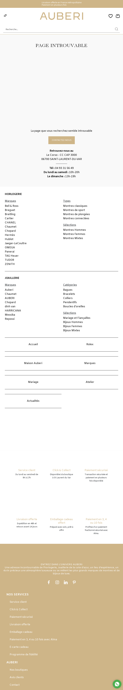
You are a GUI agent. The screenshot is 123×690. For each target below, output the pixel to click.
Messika (10, 315)
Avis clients (17, 677)
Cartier (9, 218)
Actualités (33, 401)
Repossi (10, 319)
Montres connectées (76, 218)
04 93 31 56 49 (64, 168)
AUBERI (10, 298)
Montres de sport (74, 210)
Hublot (9, 239)
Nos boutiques (19, 670)
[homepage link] (61, 16)
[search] (116, 29)
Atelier (90, 382)
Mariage (33, 382)
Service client (18, 602)
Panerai (9, 251)
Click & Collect (19, 609)
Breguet (10, 210)
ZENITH (10, 264)
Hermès (10, 235)
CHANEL (10, 222)
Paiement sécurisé (21, 617)
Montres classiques (75, 206)
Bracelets (69, 294)
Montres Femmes (74, 234)
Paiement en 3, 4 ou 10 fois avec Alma (33, 639)
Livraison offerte (20, 624)
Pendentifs (70, 302)
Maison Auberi (33, 363)
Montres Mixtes (73, 238)
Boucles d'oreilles (74, 306)
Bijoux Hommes (73, 322)
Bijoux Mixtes (71, 330)
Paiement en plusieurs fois (54, 5)
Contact (15, 685)
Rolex (89, 344)
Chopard (10, 231)
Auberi (9, 290)
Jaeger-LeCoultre (16, 243)
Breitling (10, 214)
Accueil (33, 344)
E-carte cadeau (19, 647)
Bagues (67, 290)
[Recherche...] (57, 29)
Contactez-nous (61, 140)
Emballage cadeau (21, 632)
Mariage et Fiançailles (76, 318)
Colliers (68, 298)
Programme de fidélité (24, 654)
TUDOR (9, 260)
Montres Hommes (74, 230)
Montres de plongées (76, 214)
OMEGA (10, 247)
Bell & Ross (11, 206)
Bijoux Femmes (72, 326)
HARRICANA (13, 310)
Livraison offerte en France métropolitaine (62, 2)
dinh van (10, 306)
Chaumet (10, 227)
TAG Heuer (12, 256)
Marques (89, 363)
